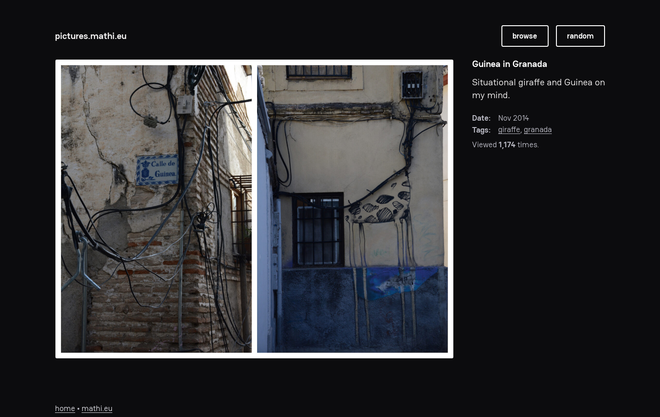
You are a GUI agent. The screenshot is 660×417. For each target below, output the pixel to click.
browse (524, 36)
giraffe (509, 129)
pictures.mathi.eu (90, 36)
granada (538, 129)
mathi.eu (97, 408)
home (65, 408)
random (580, 36)
